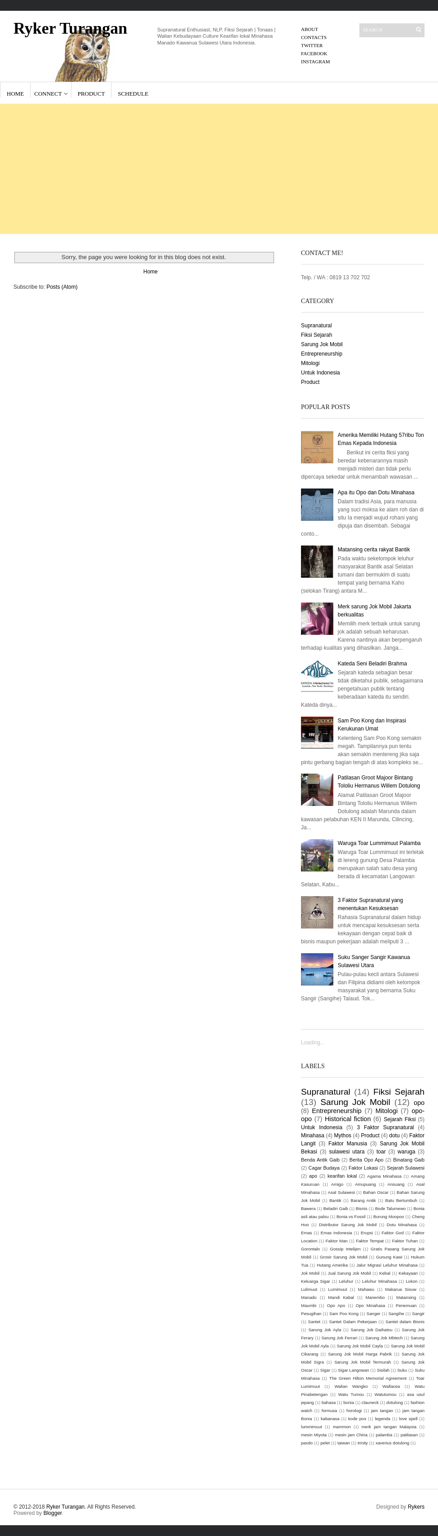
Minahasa (312, 1135)
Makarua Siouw (400, 1289)
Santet (314, 1321)
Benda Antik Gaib (320, 1159)
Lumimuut (337, 1289)
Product (91, 93)
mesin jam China (351, 1434)
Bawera (308, 1208)
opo (419, 1102)
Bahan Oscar (376, 1192)
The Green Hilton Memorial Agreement (368, 1378)
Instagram (315, 61)
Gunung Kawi (389, 1256)
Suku (402, 1370)
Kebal (384, 1273)
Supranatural (316, 325)
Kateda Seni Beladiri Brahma (372, 663)
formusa (329, 1410)
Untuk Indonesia (320, 373)
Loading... (313, 1042)
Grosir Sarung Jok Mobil (343, 1256)
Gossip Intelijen (345, 1248)
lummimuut (311, 1426)
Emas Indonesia (336, 1232)
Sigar (325, 1370)
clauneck (370, 1402)
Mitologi (310, 363)
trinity (363, 1442)
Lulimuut (309, 1289)
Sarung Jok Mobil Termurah (362, 1362)
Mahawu (366, 1289)
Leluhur (346, 1281)
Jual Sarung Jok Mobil (349, 1273)
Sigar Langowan (353, 1370)
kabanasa (330, 1418)
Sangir (418, 1313)
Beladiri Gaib (335, 1208)
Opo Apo (336, 1305)
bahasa (329, 1402)
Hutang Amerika (332, 1265)
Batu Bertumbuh (401, 1200)
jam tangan (382, 1410)
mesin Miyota (314, 1434)
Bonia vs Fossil (351, 1216)
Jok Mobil (310, 1273)
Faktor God (392, 1232)
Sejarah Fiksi (400, 1119)
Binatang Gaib (409, 1159)
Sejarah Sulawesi (406, 1168)
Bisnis (361, 1208)
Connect (48, 93)
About (309, 29)
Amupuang (365, 1184)
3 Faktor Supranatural (385, 1127)
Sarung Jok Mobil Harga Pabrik (360, 1353)
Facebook (314, 53)
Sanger (373, 1313)
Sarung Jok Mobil (322, 344)
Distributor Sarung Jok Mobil (347, 1224)
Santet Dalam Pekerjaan (353, 1321)
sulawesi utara (346, 1152)
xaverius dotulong (392, 1442)
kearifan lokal (342, 1176)
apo (313, 1176)
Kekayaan (408, 1273)
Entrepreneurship (321, 354)
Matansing (406, 1297)
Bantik (335, 1200)
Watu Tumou (351, 1394)
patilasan (409, 1434)
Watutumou (386, 1394)
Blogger (53, 1513)
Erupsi (367, 1232)
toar (381, 1152)
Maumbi (308, 1305)
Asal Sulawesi (341, 1192)
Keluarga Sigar (315, 1281)
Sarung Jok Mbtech (384, 1337)
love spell (408, 1418)
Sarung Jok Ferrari (339, 1337)
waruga (406, 1152)
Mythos (342, 1135)
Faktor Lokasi (363, 1168)
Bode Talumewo (390, 1208)
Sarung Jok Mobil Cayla (360, 1345)
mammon (342, 1426)
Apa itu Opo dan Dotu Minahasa (376, 492)
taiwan (343, 1442)
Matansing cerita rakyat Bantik (374, 549)
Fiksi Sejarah (316, 335)
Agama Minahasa (384, 1176)
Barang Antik (363, 1200)
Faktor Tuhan (405, 1240)
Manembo (375, 1297)
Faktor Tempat (370, 1240)
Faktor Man (337, 1240)
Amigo (337, 1184)
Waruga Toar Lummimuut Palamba (379, 843)
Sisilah (383, 1370)
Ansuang (396, 1184)
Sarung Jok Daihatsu (371, 1329)
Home (15, 93)
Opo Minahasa (370, 1305)
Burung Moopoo (388, 1216)
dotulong (394, 1402)
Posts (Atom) (61, 287)
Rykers (416, 1507)
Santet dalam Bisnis (405, 1321)
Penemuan (406, 1305)
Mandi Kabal (341, 1297)
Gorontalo (310, 1248)
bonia (349, 1402)
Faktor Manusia (347, 1143)
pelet (325, 1442)
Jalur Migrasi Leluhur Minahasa (386, 1265)
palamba (384, 1434)
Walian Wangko (351, 1386)
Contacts (314, 37)
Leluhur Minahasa (379, 1281)
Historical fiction (348, 1118)
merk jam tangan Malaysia (389, 1426)
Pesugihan (311, 1313)
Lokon (411, 1281)
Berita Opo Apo (367, 1159)
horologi (354, 1410)
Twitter (312, 45)
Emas (306, 1232)
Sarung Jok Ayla (324, 1329)
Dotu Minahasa (402, 1224)
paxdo (307, 1442)
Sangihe (396, 1313)
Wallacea (391, 1386)
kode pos (357, 1418)
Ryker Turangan (70, 28)
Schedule (133, 93)
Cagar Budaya (324, 1168)
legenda (382, 1418)
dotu (394, 1135)
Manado (309, 1297)
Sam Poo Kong (343, 1313)
